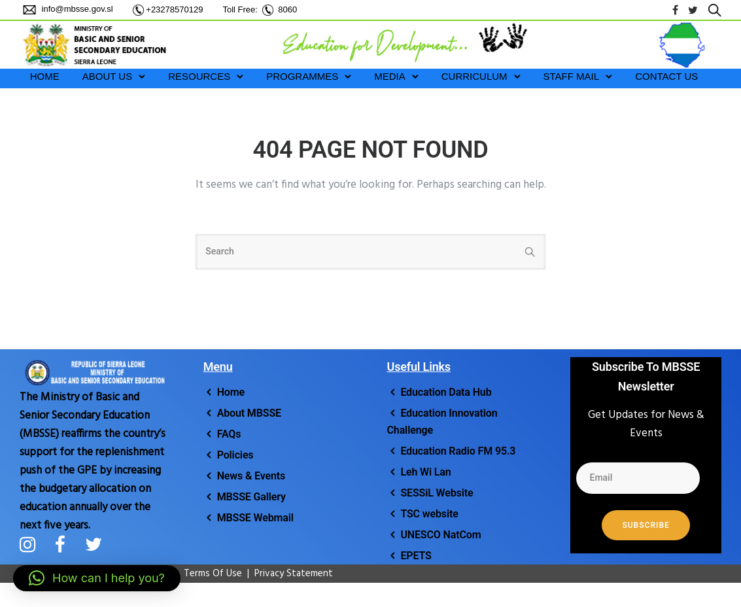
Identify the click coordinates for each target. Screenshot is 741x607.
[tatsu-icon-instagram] (32, 544)
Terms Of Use (206, 573)
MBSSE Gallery (251, 497)
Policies (235, 455)
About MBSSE (249, 413)
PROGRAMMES (302, 76)
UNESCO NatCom (440, 535)
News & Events (251, 476)
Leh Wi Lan (425, 472)
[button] (97, 578)
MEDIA (389, 76)
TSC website (429, 514)
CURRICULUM (474, 76)
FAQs (229, 434)
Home (231, 392)
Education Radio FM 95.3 (457, 451)
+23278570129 (174, 9)
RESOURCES (199, 76)
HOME (45, 76)
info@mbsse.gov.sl (76, 9)
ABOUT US (107, 76)
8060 (287, 9)
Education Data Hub (445, 392)
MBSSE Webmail (255, 518)
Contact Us (666, 76)
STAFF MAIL (571, 76)
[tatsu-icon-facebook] (675, 10)
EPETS (415, 555)
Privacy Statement (293, 573)
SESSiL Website (436, 493)
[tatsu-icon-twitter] (693, 10)
